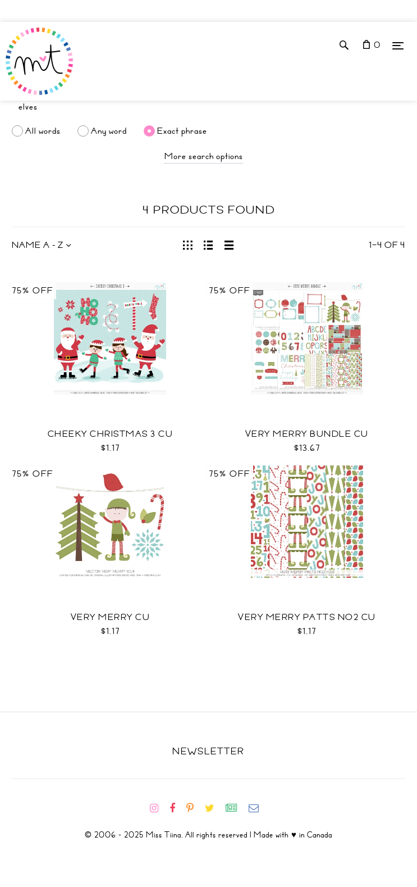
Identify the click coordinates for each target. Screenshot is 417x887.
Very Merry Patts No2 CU (307, 617)
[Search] (208, 107)
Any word (109, 131)
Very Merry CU (110, 617)
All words (43, 131)
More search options (203, 156)
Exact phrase (182, 131)
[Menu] (397, 45)
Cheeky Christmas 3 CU (110, 434)
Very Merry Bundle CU (307, 434)
